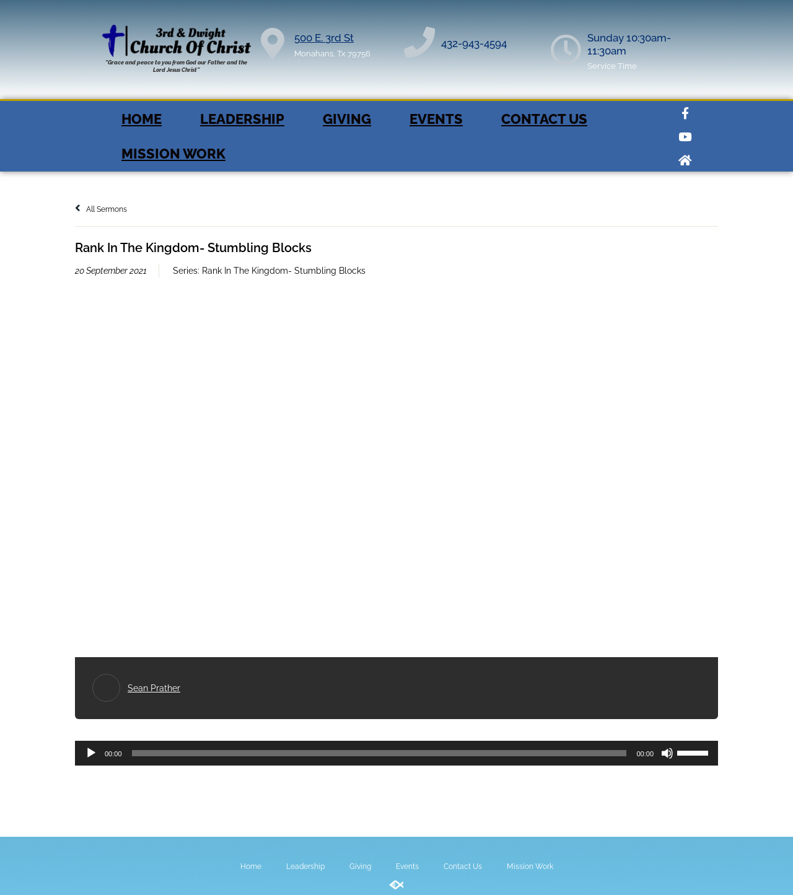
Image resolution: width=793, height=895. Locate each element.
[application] (396, 753)
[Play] (91, 753)
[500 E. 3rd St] (272, 43)
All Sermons (101, 209)
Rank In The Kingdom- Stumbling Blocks (284, 271)
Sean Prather (154, 688)
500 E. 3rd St (324, 38)
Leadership (242, 119)
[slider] (379, 753)
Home (141, 119)
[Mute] (667, 753)
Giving (347, 119)
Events (436, 119)
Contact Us (544, 119)
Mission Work (173, 154)
